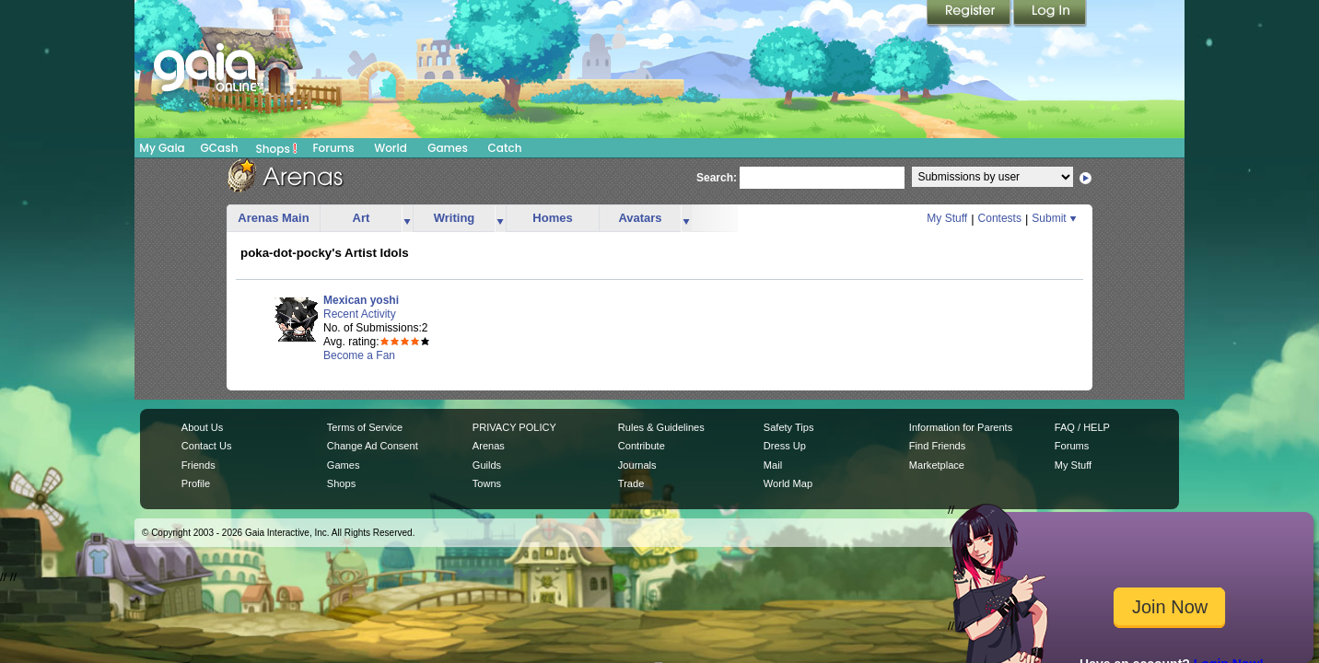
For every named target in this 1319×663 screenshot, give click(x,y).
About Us (202, 427)
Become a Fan (359, 355)
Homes (552, 218)
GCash (220, 148)
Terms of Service (365, 427)
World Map (788, 483)
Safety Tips (789, 427)
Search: (716, 177)
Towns (487, 483)
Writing (454, 218)
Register (970, 14)
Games (447, 148)
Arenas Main (273, 218)
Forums (333, 148)
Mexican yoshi (361, 300)
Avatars (639, 218)
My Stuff (947, 218)
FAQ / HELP (1082, 427)
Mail (773, 465)
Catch (505, 148)
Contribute (641, 445)
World (390, 148)
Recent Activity (359, 314)
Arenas (489, 445)
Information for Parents (960, 427)
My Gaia (161, 148)
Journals (637, 465)
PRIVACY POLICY (514, 427)
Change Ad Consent (372, 445)
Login (1050, 14)
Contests (999, 218)
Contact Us (206, 445)
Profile (195, 483)
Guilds (487, 465)
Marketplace (936, 465)
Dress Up (785, 445)
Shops (277, 148)
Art (361, 218)
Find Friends (937, 445)
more (407, 218)
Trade (631, 483)
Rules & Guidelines (661, 427)
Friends (198, 465)
